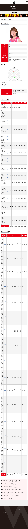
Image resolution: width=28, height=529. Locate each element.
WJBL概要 (5, 509)
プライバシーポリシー (12, 516)
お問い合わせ (21, 516)
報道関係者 (4, 519)
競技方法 (18, 509)
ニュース (11, 509)
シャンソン (8, 107)
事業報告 (4, 512)
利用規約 (4, 516)
